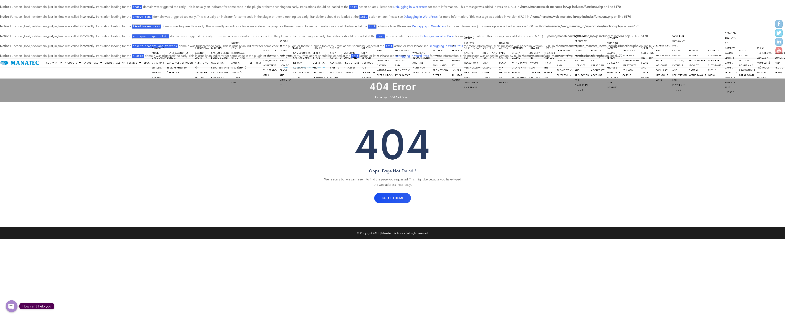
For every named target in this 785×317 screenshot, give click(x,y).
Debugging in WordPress (410, 7)
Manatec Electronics (393, 233)
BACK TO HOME (392, 198)
